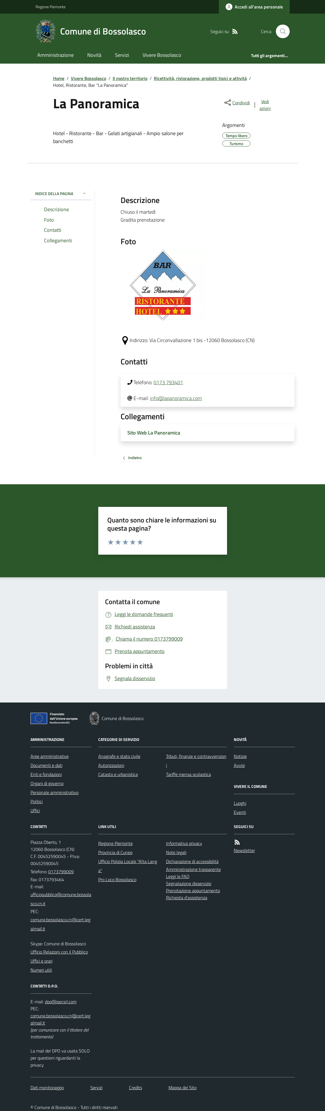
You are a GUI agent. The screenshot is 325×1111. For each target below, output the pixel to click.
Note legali (176, 852)
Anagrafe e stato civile (119, 756)
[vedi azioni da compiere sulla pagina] (261, 105)
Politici (36, 801)
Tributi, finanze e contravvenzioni (196, 761)
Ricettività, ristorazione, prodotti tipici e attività (200, 78)
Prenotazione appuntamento (193, 890)
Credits (135, 1087)
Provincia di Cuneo (115, 852)
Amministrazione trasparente (193, 869)
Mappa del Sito (183, 1087)
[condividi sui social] (236, 102)
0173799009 (61, 871)
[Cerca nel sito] (280, 31)
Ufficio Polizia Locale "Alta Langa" (127, 866)
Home (58, 78)
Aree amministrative (49, 756)
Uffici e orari (41, 960)
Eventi (240, 812)
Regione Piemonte (51, 7)
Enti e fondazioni (46, 774)
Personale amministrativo (54, 792)
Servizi (122, 55)
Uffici (35, 810)
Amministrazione (55, 55)
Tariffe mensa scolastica (188, 774)
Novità (94, 55)
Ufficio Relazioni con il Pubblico (59, 951)
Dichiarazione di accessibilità (192, 861)
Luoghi (240, 803)
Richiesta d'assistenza (186, 897)
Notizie (240, 756)
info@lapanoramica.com (176, 398)
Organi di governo (47, 783)
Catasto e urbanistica (118, 774)
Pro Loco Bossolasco (117, 879)
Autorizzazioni (111, 765)
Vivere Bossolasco (162, 55)
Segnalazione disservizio (188, 883)
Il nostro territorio (130, 78)
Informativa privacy (184, 843)
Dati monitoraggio (47, 1087)
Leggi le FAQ (177, 876)
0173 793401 (168, 382)
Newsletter (244, 850)
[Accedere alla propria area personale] (254, 7)
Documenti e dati (46, 765)
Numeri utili (41, 970)
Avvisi (239, 765)
